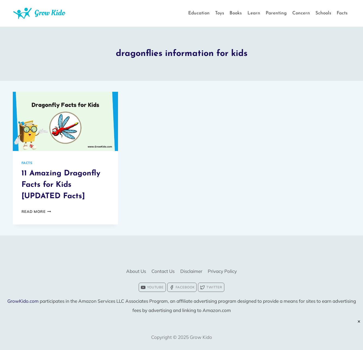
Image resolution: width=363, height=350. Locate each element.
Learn (253, 13)
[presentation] (65, 121)
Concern (301, 13)
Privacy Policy (222, 271)
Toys (219, 13)
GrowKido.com (23, 301)
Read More (36, 211)
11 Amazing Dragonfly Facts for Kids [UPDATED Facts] (60, 185)
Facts (342, 13)
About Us (136, 271)
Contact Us (163, 271)
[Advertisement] (182, 338)
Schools (323, 13)
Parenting (276, 13)
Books (235, 13)
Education (199, 13)
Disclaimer (191, 271)
